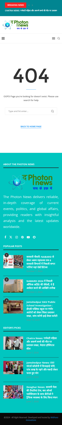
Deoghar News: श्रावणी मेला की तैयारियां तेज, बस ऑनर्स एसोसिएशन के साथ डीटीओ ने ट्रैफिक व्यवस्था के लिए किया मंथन (41, 392)
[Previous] (29, 5)
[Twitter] (11, 237)
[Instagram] (17, 237)
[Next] (32, 5)
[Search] (58, 38)
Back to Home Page (31, 126)
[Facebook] (5, 237)
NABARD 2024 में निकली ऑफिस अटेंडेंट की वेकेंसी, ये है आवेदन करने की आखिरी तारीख (40, 284)
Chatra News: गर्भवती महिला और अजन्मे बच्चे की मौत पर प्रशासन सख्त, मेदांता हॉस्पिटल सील (41, 343)
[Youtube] (29, 237)
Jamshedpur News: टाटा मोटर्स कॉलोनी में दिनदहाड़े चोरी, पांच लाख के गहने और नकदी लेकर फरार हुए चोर (42, 368)
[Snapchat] (34, 237)
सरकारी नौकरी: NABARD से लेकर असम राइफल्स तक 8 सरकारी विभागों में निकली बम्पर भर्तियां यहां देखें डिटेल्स (40, 262)
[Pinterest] (23, 237)
